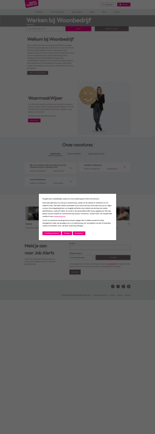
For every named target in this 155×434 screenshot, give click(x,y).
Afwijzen (67, 233)
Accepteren (79, 233)
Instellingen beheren (52, 233)
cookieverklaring (59, 216)
